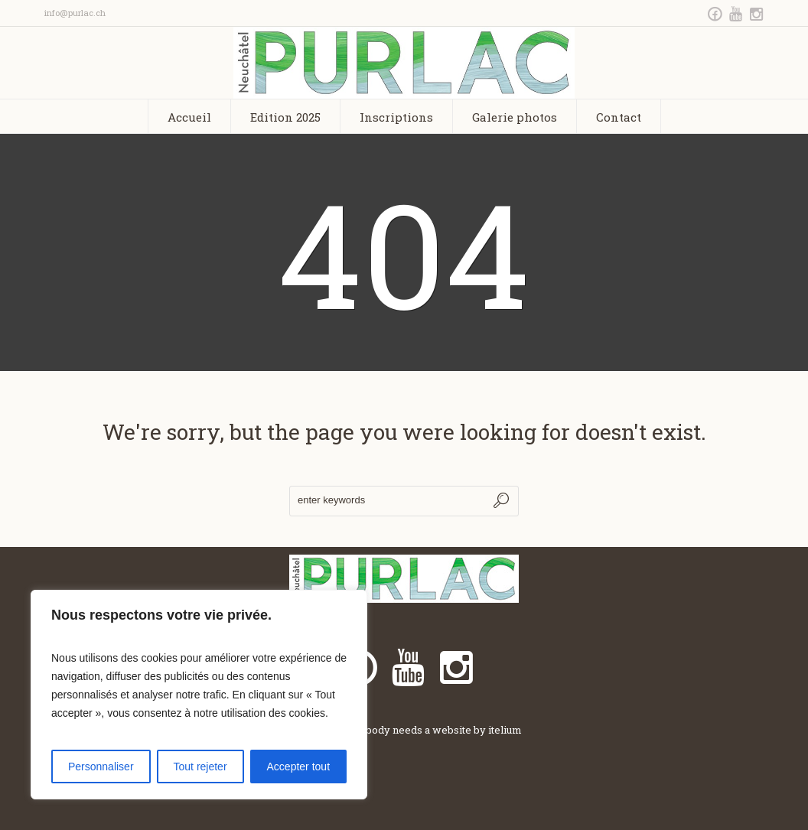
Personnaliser (101, 766)
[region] (199, 694)
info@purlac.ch (75, 12)
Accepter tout (299, 766)
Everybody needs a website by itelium (429, 730)
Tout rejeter (200, 766)
